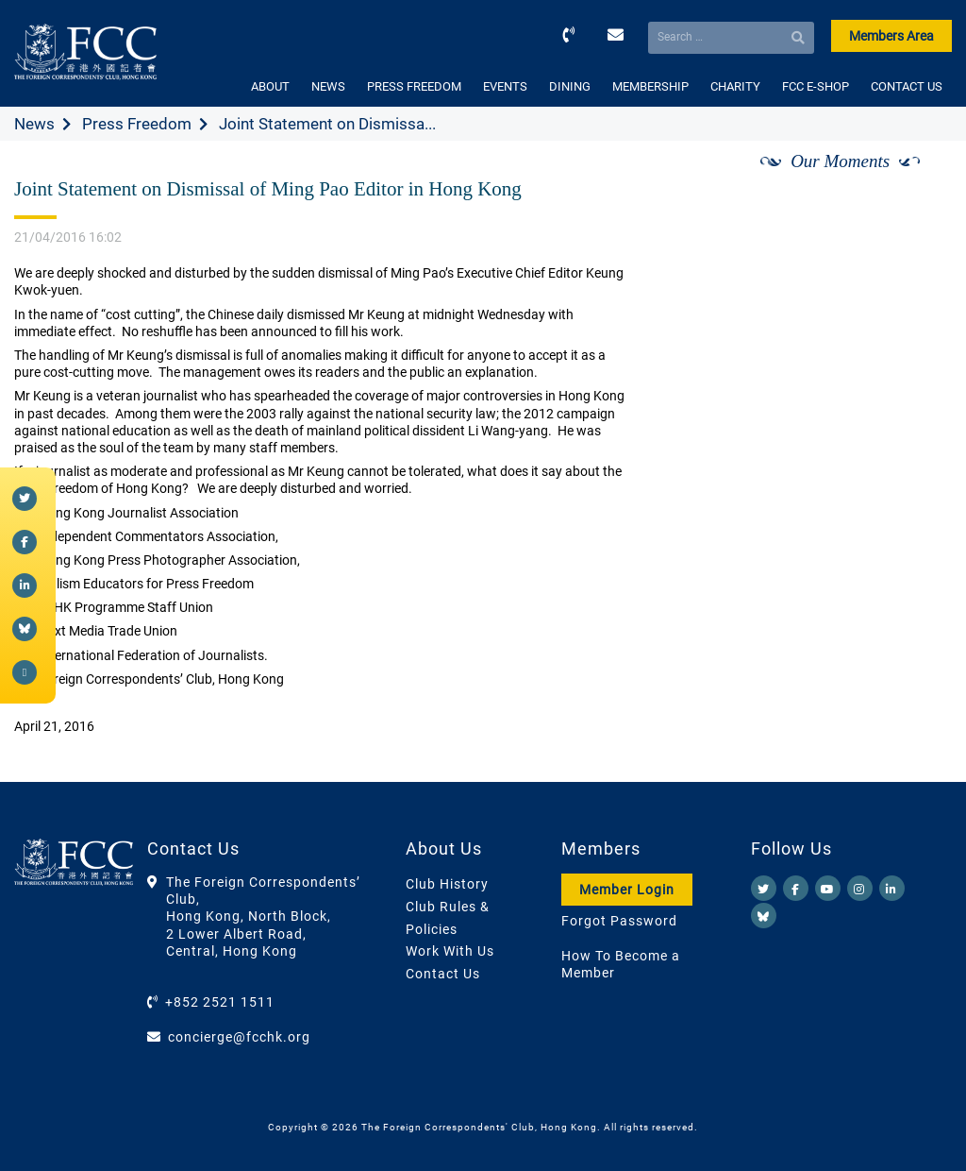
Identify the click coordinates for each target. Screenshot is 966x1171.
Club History (447, 883)
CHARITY (735, 86)
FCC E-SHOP (815, 86)
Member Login (627, 889)
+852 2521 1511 (220, 1002)
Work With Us (450, 951)
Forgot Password (619, 920)
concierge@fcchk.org (239, 1036)
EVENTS (505, 86)
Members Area (891, 35)
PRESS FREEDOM (414, 86)
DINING (570, 86)
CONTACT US (906, 86)
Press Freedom (137, 123)
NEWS (328, 86)
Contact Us (443, 973)
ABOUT (270, 86)
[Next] (917, 182)
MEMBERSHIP (650, 86)
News (34, 123)
